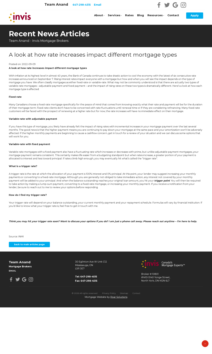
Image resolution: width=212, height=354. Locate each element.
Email (97, 4)
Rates (129, 15)
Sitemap (124, 295)
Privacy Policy (109, 295)
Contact (173, 15)
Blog (140, 15)
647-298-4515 (82, 4)
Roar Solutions (118, 299)
